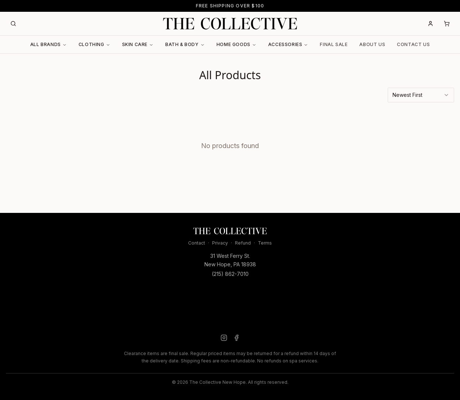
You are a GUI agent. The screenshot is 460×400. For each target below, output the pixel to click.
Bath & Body (185, 44)
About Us (372, 44)
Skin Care (137, 44)
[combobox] (421, 95)
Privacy (220, 243)
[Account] (430, 23)
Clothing (94, 44)
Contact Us (413, 44)
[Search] (13, 23)
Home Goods (236, 44)
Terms (265, 243)
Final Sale (333, 44)
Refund (243, 243)
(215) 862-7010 (230, 274)
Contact (196, 243)
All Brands (48, 44)
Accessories (288, 44)
